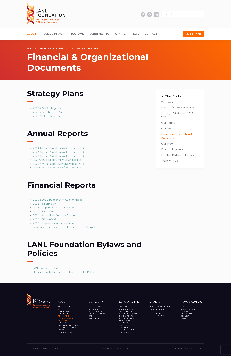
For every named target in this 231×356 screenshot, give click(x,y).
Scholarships (101, 34)
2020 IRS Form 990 (44, 219)
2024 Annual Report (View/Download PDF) (58, 148)
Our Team (167, 143)
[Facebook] (143, 14)
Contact (153, 34)
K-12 (90, 316)
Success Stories (189, 309)
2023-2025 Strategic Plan (48, 108)
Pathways (94, 318)
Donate (193, 34)
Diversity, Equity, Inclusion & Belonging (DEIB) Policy (63, 272)
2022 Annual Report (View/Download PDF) (58, 156)
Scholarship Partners (125, 321)
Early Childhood (97, 314)
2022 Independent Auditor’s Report (54, 207)
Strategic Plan (65, 309)
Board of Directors (172, 149)
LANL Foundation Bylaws (47, 268)
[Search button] (201, 14)
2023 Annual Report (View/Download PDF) (58, 152)
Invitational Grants (160, 307)
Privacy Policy (124, 348)
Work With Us (169, 160)
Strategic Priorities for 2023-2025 (177, 115)
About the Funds (128, 318)
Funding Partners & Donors (177, 155)
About (33, 34)
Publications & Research (96, 308)
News (137, 34)
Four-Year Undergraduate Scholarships (127, 309)
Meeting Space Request (188, 315)
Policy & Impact (55, 34)
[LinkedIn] (156, 14)
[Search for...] (180, 14)
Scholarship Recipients (125, 326)
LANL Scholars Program (126, 331)
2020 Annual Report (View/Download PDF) (58, 163)
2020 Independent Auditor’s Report (54, 223)
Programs (79, 34)
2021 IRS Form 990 (44, 211)
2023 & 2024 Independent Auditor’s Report (59, 199)
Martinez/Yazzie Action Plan (177, 107)
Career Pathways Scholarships (128, 315)
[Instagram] (149, 14)
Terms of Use (106, 348)
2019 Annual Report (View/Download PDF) (58, 167)
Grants (122, 34)
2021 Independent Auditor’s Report (54, 215)
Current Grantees (159, 309)
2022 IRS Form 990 (44, 203)
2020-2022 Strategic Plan (48, 112)
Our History (168, 122)
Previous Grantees (159, 314)
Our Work (167, 128)
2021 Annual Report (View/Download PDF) (58, 159)
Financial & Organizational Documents (176, 136)
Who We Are (168, 102)
